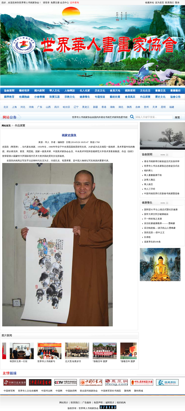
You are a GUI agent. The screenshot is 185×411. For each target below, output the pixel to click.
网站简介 (63, 402)
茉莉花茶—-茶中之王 (154, 232)
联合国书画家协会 (89, 390)
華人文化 (54, 90)
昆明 (163, 107)
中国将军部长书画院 (111, 390)
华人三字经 (149, 189)
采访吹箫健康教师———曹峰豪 (159, 223)
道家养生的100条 (152, 241)
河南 (31, 107)
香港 (104, 107)
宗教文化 (69, 96)
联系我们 (169, 2)
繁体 (177, 2)
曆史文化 (160, 96)
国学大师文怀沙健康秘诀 (156, 214)
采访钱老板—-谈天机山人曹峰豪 (160, 228)
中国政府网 (71, 390)
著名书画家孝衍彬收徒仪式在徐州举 (161, 161)
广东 (39, 107)
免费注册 (55, 2)
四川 (56, 107)
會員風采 (130, 96)
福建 (171, 107)
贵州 (146, 107)
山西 (48, 107)
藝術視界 (24, 90)
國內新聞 (39, 90)
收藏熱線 (24, 96)
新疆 (95, 107)
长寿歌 (147, 237)
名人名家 (85, 90)
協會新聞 (9, 90)
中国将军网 (9, 390)
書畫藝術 (175, 90)
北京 (6, 107)
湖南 (112, 107)
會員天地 (115, 90)
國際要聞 (130, 90)
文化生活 (145, 90)
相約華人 (148, 170)
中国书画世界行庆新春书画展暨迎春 (161, 193)
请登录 (46, 2)
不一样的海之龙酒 (153, 218)
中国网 (59, 390)
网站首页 (6, 125)
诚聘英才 (109, 402)
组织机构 (121, 402)
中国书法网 (46, 390)
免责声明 (98, 402)
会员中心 (64, 2)
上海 (14, 107)
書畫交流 (160, 90)
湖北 (120, 107)
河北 (22, 107)
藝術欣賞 (115, 96)
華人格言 (148, 184)
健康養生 (85, 96)
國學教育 (9, 96)
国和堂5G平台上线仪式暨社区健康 (161, 209)
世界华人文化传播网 (28, 390)
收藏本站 (149, 2)
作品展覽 (145, 96)
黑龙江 (85, 107)
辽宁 (76, 107)
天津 (154, 107)
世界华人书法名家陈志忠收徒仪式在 (161, 166)
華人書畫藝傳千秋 (153, 175)
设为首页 (159, 2)
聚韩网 (127, 390)
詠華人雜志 (149, 179)
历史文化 (100, 90)
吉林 (137, 107)
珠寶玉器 (54, 96)
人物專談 (69, 90)
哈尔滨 (66, 107)
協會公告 (175, 96)
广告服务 (86, 402)
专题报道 (100, 96)
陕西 (129, 107)
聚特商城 (138, 390)
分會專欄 (39, 96)
